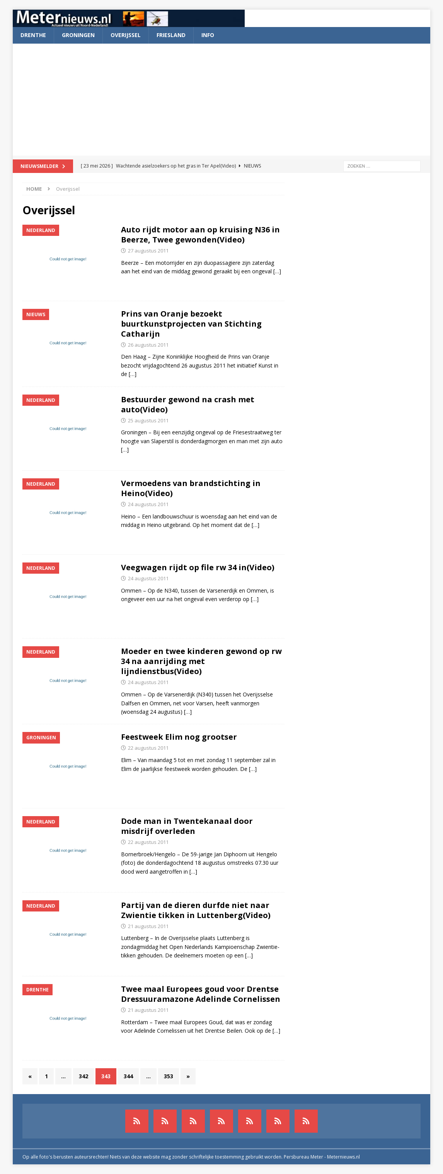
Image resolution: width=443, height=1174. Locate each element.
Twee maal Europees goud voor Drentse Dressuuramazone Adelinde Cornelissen (200, 994)
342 (83, 1076)
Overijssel (126, 35)
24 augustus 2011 (148, 504)
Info (207, 35)
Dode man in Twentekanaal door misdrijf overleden (187, 826)
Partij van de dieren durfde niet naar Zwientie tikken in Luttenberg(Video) (196, 910)
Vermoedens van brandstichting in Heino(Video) (191, 488)
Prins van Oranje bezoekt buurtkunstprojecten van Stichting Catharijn (191, 323)
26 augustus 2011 (148, 344)
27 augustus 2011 (148, 250)
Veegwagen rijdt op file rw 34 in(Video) (197, 567)
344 (128, 1076)
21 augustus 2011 (148, 926)
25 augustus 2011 (148, 420)
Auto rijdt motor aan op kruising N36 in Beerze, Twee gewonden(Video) (200, 234)
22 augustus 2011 (148, 747)
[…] (277, 271)
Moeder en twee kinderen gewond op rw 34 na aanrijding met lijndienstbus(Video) (201, 661)
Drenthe (33, 35)
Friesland (171, 35)
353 (168, 1076)
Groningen (78, 35)
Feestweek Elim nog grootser (179, 737)
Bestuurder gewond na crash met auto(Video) (187, 404)
